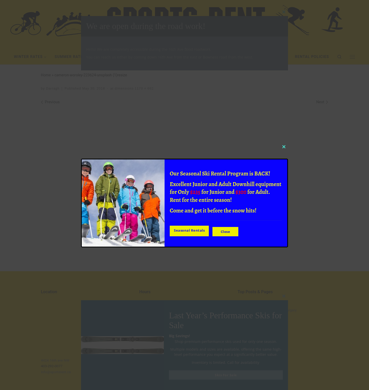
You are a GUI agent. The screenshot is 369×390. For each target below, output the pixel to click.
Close (227, 231)
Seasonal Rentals (189, 231)
